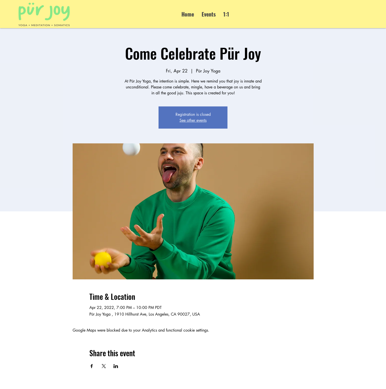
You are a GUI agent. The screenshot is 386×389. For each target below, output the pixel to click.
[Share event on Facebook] (91, 366)
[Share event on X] (103, 366)
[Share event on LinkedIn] (115, 366)
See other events (193, 120)
